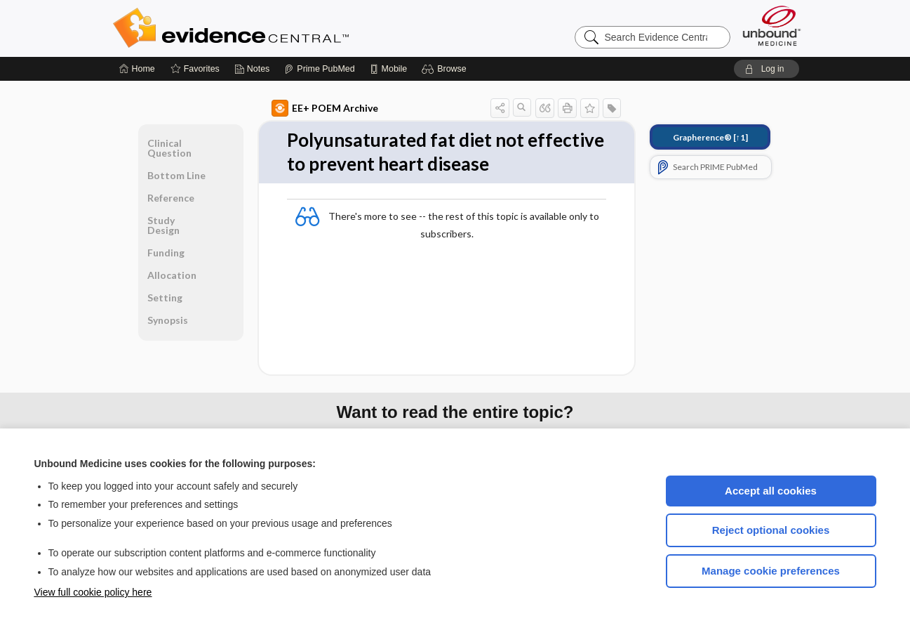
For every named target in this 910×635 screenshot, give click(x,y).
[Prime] (319, 69)
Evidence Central (287, 28)
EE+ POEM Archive (325, 108)
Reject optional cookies (771, 530)
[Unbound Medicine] (772, 26)
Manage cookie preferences (771, 571)
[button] (446, 69)
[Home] (137, 69)
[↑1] (710, 137)
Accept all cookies (771, 491)
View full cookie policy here (93, 592)
